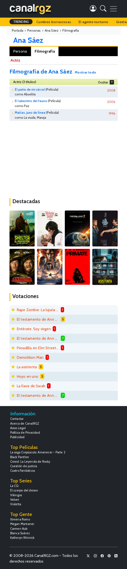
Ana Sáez (28, 40)
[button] (103, 9)
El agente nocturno (93, 22)
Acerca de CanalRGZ (24, 423)
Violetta (15, 504)
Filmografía (45, 51)
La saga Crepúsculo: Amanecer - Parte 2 (38, 452)
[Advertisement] (63, 157)
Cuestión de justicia (23, 466)
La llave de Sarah (31, 386)
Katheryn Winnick (22, 538)
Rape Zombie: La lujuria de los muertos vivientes (38, 310)
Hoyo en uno (27, 376)
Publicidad (17, 437)
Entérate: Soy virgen (34, 329)
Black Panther (19, 457)
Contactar (17, 419)
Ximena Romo (20, 519)
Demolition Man (30, 357)
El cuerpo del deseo (24, 490)
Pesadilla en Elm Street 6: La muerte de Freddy (38, 348)
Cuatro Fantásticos (22, 470)
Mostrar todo (85, 72)
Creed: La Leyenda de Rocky (30, 461)
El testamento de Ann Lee (38, 319)
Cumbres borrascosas (53, 22)
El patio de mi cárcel (30, 89)
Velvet (14, 499)
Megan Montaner (22, 524)
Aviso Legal (18, 428)
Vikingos (16, 495)
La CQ (14, 486)
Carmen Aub (19, 528)
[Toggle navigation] (113, 9)
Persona (20, 51)
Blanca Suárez (20, 533)
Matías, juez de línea (30, 112)
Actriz (15, 60)
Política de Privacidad (25, 432)
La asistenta (27, 367)
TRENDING (21, 22)
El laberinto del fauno (31, 101)
